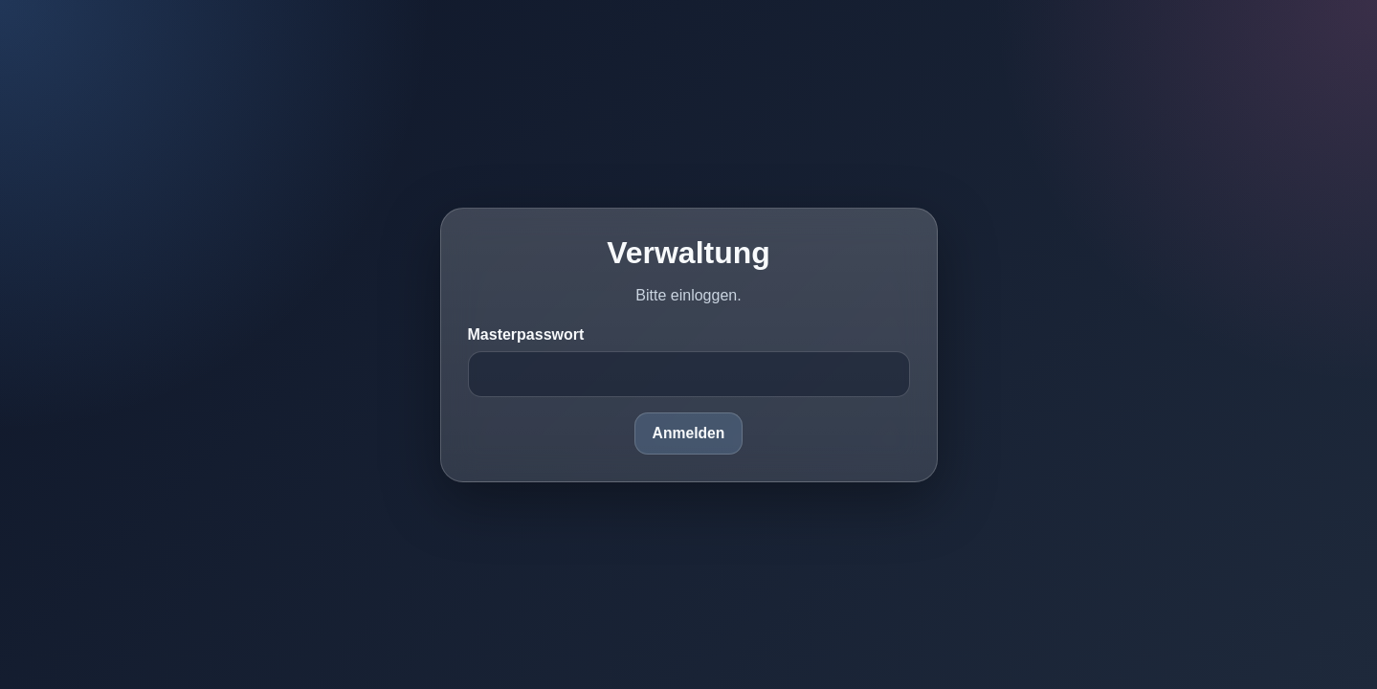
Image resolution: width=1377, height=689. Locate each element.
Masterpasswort (526, 334)
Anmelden (689, 433)
